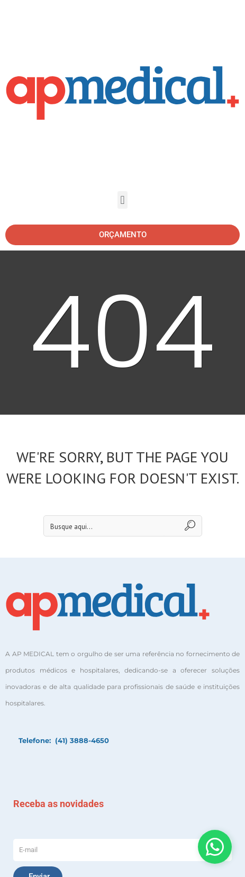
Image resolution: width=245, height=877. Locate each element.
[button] (122, 200)
